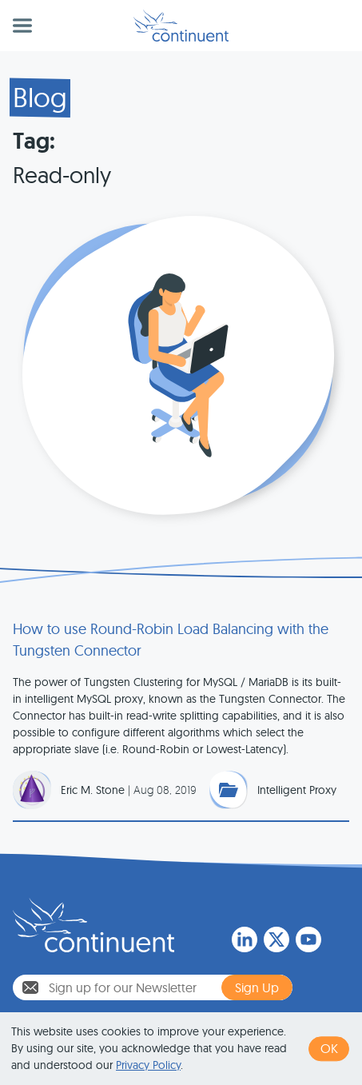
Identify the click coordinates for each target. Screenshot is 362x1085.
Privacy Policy (148, 1065)
